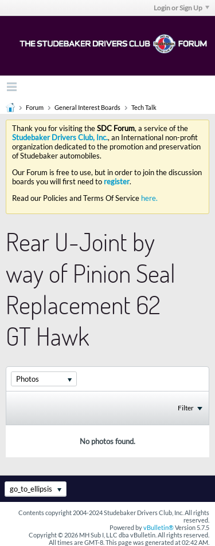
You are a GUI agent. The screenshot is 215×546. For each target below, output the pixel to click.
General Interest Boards (87, 107)
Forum (35, 107)
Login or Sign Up (181, 7)
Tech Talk (144, 107)
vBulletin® (158, 527)
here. (149, 198)
